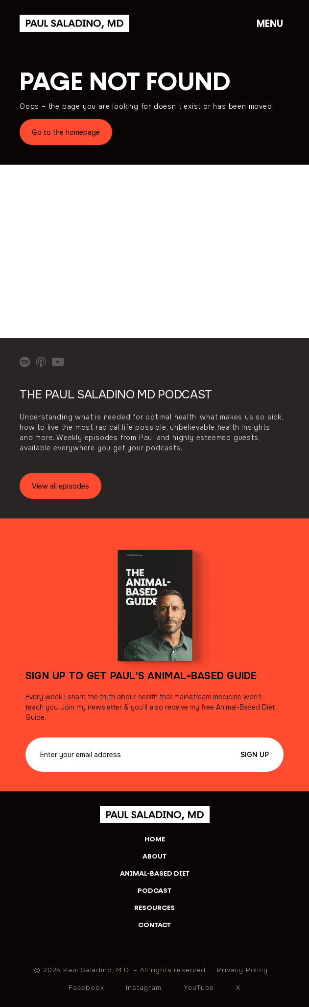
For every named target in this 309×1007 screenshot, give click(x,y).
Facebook (86, 987)
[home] (155, 814)
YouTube (199, 987)
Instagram (143, 987)
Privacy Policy (242, 969)
